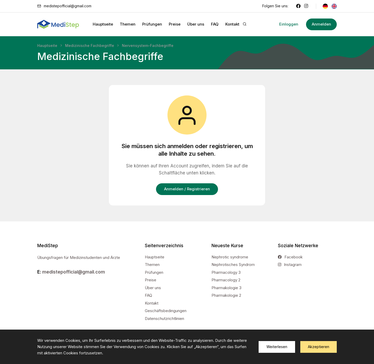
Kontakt (232, 24)
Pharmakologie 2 (226, 295)
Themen (127, 24)
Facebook (290, 256)
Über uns (195, 24)
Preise (174, 24)
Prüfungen (152, 24)
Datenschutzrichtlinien (164, 318)
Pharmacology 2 (225, 279)
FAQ (215, 24)
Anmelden (319, 24)
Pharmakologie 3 (226, 287)
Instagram (290, 264)
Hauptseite (103, 24)
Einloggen (284, 24)
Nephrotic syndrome (229, 256)
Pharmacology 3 (226, 272)
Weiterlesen (277, 346)
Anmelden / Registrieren (187, 188)
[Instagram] (306, 6)
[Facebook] (298, 6)
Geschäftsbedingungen (165, 310)
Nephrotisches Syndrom (233, 264)
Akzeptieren (318, 346)
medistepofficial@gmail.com (67, 6)
